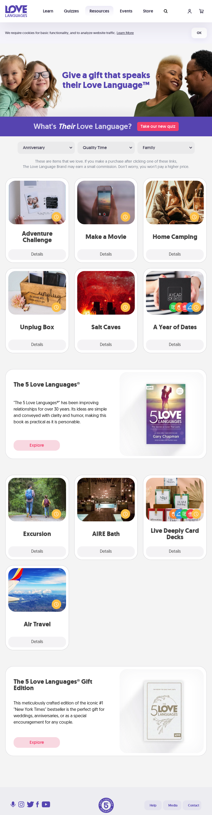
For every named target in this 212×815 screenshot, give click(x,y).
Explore (37, 445)
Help (153, 805)
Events (126, 11)
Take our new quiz (158, 126)
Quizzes (71, 11)
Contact (193, 805)
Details (37, 254)
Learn (48, 11)
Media (172, 805)
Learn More (125, 33)
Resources (99, 11)
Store (148, 11)
